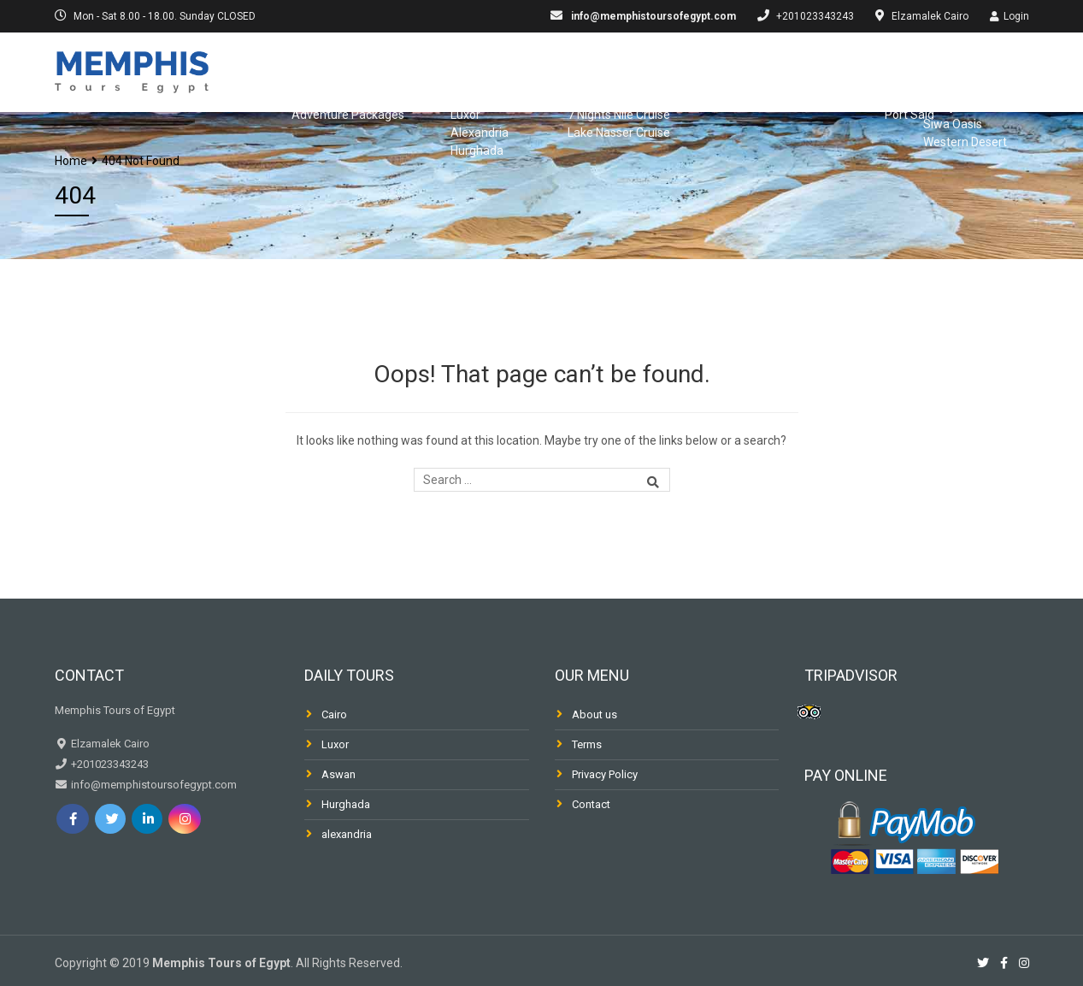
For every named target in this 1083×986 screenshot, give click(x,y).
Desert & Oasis (980, 70)
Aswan (338, 774)
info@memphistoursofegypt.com (652, 16)
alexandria (346, 834)
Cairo (334, 714)
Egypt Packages (326, 70)
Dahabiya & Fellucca (680, 70)
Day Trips (440, 70)
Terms (587, 744)
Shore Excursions (837, 70)
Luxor (335, 744)
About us (594, 714)
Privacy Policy (605, 774)
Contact (591, 804)
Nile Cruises (542, 70)
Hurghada (345, 804)
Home (71, 161)
